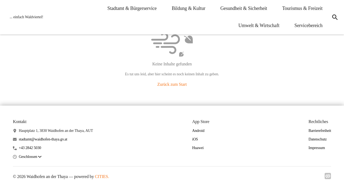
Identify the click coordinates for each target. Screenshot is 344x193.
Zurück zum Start (172, 84)
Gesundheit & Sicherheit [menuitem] (243, 8)
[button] (30, 157)
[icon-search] (335, 17)
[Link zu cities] (328, 177)
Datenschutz (318, 139)
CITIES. (102, 176)
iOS (195, 139)
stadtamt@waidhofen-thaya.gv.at (43, 139)
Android (198, 131)
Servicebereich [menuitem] (308, 25)
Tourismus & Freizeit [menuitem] (302, 8)
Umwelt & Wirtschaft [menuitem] (259, 25)
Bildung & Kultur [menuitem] (188, 8)
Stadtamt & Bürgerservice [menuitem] (132, 8)
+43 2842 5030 (30, 148)
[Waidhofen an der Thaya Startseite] (24, 17)
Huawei (198, 148)
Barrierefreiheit (320, 131)
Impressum (317, 148)
